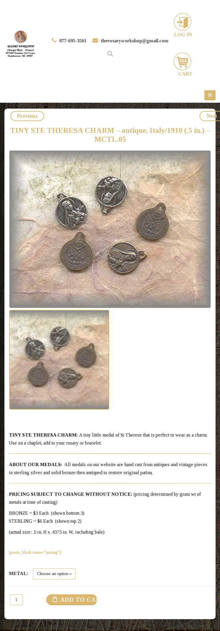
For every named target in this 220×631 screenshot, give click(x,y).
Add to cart (83, 599)
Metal (18, 573)
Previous (27, 116)
